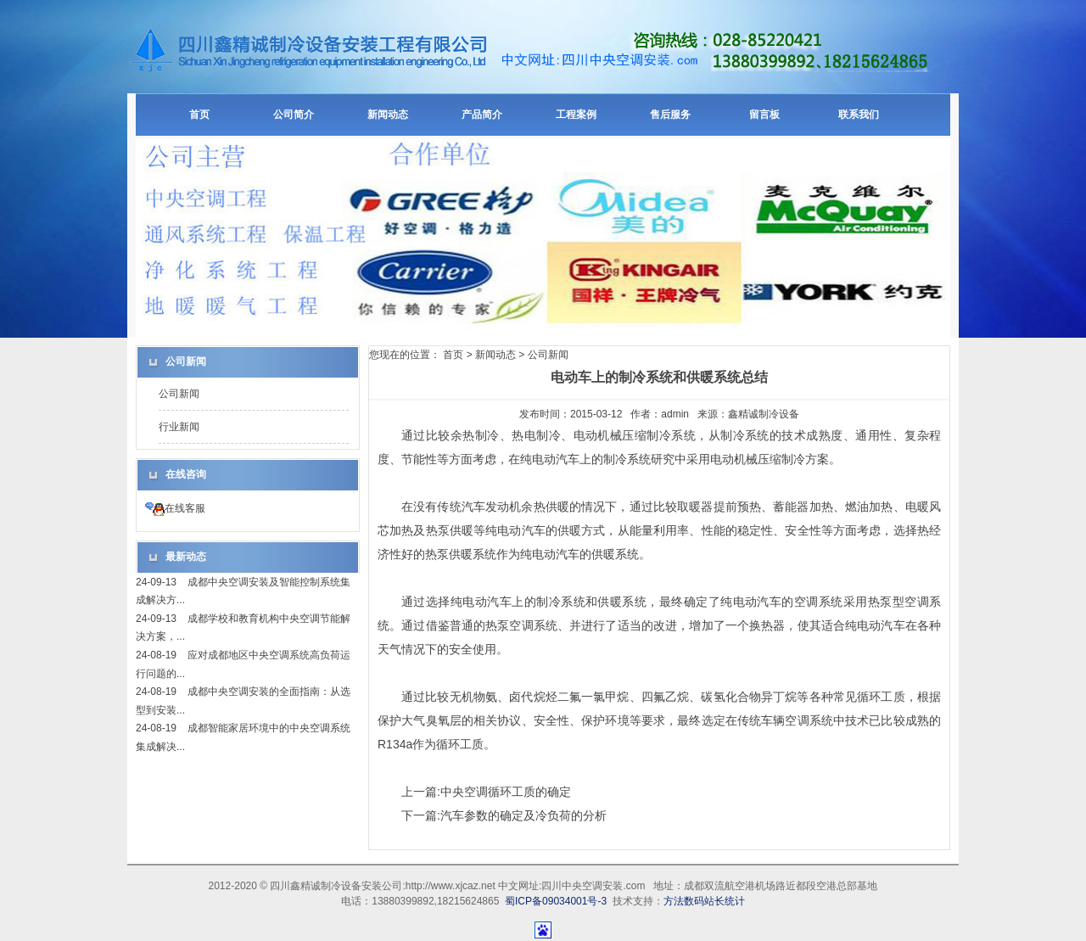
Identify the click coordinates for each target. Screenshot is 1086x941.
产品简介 (482, 114)
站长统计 (724, 901)
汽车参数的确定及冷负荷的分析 (523, 815)
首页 (199, 114)
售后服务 (670, 114)
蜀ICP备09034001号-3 (556, 901)
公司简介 (293, 114)
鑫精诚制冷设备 (763, 414)
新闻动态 (387, 114)
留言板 (764, 114)
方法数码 (683, 901)
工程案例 (576, 114)
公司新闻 (179, 394)
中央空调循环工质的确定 (505, 791)
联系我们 (858, 114)
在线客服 (175, 508)
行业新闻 (179, 427)
